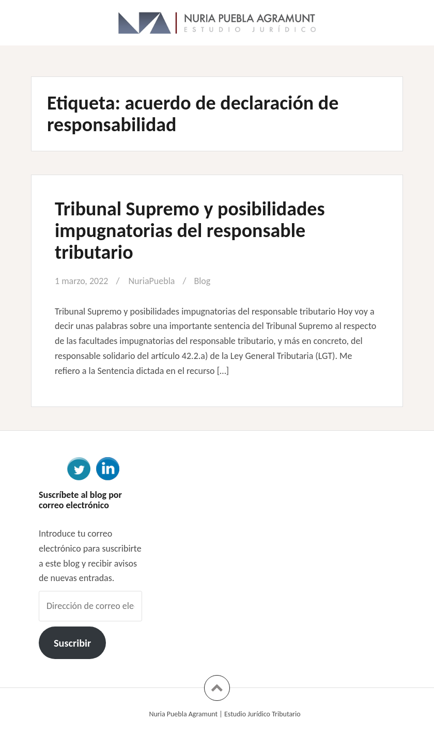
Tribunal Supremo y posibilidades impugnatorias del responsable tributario (190, 230)
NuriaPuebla (151, 281)
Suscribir (72, 643)
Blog (202, 281)
